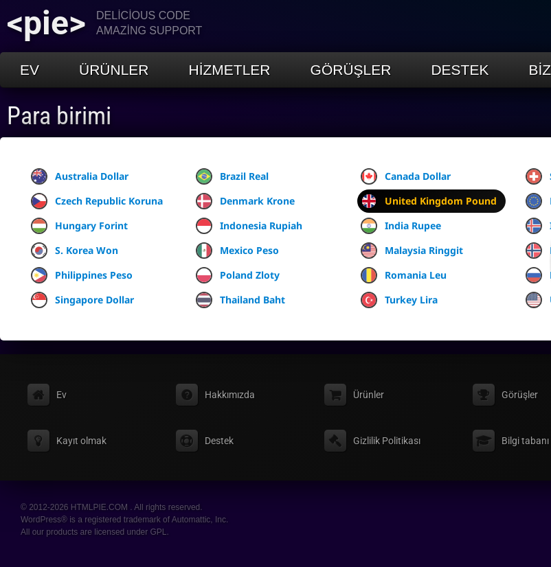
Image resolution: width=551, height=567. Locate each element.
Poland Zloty (238, 275)
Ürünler (114, 70)
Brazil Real (232, 176)
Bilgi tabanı (525, 440)
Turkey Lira (399, 300)
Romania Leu (404, 275)
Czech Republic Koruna (97, 201)
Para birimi (59, 116)
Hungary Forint (79, 226)
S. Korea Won (74, 250)
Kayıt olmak (81, 440)
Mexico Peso (237, 250)
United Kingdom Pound (429, 201)
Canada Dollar (406, 176)
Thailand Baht (240, 300)
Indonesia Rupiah (249, 226)
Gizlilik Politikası (386, 440)
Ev (29, 70)
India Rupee (401, 226)
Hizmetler (230, 70)
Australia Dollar (79, 176)
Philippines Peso (82, 275)
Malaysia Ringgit (412, 250)
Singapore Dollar (82, 300)
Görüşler (351, 70)
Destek (459, 70)
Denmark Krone (245, 201)
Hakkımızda (230, 394)
